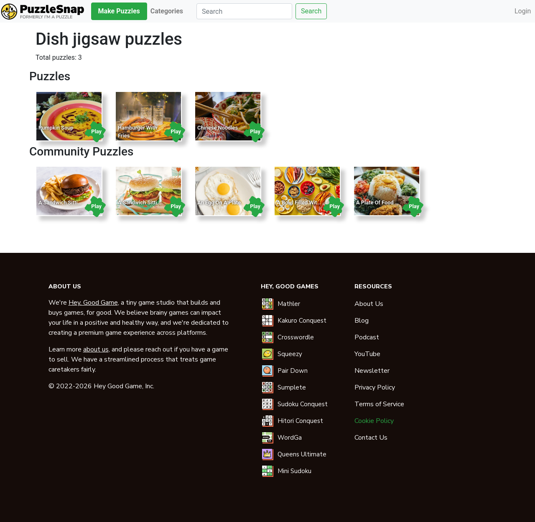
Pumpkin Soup (55, 128)
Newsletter (372, 370)
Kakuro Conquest (302, 320)
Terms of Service (379, 404)
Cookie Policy (374, 420)
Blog (361, 320)
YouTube (367, 354)
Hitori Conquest (300, 421)
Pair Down (293, 371)
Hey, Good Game (93, 302)
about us (96, 349)
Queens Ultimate (302, 454)
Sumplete (292, 387)
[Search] (244, 11)
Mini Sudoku (294, 471)
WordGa (290, 437)
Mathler (289, 304)
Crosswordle (296, 337)
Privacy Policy (374, 387)
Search (311, 11)
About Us (368, 303)
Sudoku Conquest (303, 404)
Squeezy (290, 354)
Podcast (366, 337)
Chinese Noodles (217, 128)
